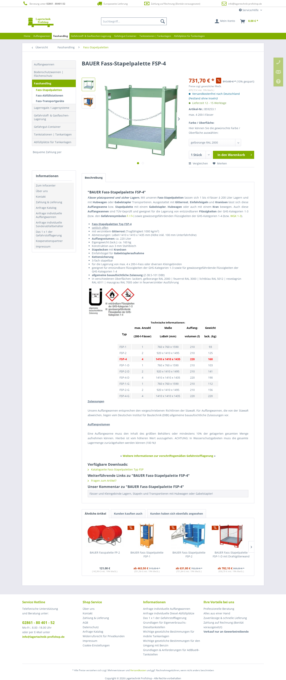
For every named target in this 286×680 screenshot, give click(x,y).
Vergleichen (198, 163)
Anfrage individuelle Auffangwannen (49, 215)
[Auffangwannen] (42, 36)
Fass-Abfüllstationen (49, 95)
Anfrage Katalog (46, 208)
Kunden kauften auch (128, 513)
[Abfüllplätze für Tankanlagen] (189, 36)
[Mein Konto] (225, 21)
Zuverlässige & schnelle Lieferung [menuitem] (225, 618)
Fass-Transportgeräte (50, 101)
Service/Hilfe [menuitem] (249, 10)
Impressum (43, 246)
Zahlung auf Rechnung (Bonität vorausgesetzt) (172, 3)
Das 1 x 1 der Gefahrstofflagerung (49, 233)
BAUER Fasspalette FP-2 (105, 552)
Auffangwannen (44, 64)
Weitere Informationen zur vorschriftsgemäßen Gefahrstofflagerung (168, 456)
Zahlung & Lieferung (49, 202)
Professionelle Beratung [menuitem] (219, 609)
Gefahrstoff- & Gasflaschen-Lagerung (51, 117)
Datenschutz (91, 627)
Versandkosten (138, 670)
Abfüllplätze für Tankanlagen (52, 142)
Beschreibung (94, 177)
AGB (85, 622)
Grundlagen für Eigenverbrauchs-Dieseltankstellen (164, 625)
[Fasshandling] (60, 36)
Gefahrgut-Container (47, 127)
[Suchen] (163, 21)
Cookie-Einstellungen (96, 645)
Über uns (42, 191)
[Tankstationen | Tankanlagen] (155, 36)
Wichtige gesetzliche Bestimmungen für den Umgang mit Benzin (171, 643)
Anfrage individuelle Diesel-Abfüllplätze (168, 613)
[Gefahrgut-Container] (125, 36)
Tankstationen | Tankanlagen (53, 134)
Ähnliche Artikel (95, 513)
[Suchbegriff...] (134, 21)
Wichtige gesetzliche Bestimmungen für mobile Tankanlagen (168, 634)
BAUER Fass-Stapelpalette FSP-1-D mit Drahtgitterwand (231, 554)
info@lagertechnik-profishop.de (245, 3)
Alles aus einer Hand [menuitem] (217, 613)
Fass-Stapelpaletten (49, 90)
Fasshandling (42, 83)
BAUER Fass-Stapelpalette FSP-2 (188, 554)
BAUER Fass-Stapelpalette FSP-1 (146, 554)
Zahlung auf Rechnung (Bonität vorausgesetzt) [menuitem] (224, 625)
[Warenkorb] (249, 21)
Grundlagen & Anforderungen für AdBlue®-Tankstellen (171, 652)
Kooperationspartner (49, 241)
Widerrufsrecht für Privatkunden (104, 636)
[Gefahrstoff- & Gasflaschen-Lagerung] (91, 36)
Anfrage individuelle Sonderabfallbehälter (49, 224)
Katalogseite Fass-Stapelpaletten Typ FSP (115, 469)
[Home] (27, 36)
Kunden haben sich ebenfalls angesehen (176, 513)
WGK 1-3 (235, 216)
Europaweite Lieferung (112, 3)
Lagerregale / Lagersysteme (51, 108)
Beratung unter (43, 3)
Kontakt (41, 196)
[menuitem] (134, 21)
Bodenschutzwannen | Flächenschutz (48, 74)
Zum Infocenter (46, 185)
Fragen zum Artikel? (102, 480)
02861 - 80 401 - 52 (38, 622)
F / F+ (130, 216)
